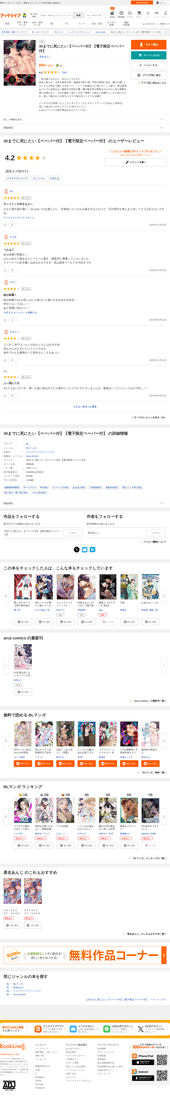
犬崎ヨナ (103, 833)
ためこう (60, 833)
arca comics (32, 456)
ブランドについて (105, 1052)
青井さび (145, 757)
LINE (37, 1070)
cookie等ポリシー (105, 1070)
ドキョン (39, 757)
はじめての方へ (149, 24)
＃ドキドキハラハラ (17, 178)
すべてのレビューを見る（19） (150, 417)
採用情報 (101, 1055)
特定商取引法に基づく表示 (110, 1066)
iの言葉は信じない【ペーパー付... (23, 674)
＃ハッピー (19, 312)
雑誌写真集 (126, 23)
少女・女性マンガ (37, 23)
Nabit (22, 757)
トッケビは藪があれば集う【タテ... (86, 752)
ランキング (40, 1059)
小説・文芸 (96, 23)
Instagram (40, 1077)
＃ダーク (29, 217)
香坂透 (144, 610)
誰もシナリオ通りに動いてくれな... (43, 605)
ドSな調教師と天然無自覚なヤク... (129, 751)
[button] (23, 621)
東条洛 (38, 833)
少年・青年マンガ (22, 23)
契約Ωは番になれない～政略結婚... (44, 827)
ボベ (16, 757)
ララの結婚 (62, 826)
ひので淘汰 (40, 610)
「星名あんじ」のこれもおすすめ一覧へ (145, 934)
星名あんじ (45, 56)
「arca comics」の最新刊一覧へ (149, 701)
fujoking (145, 833)
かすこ (13, 282)
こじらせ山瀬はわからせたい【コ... (86, 829)
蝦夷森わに (125, 833)
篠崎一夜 (153, 610)
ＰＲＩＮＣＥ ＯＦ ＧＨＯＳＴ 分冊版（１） (32, 914)
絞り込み (34, 15)
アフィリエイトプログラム (78, 1081)
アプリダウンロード (75, 1055)
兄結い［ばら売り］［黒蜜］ (64, 751)
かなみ (13, 236)
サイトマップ (103, 1073)
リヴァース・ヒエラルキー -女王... (107, 752)
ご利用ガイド (164, 24)
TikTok (38, 1081)
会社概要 (101, 1048)
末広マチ (60, 610)
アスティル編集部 (51, 833)
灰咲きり (18, 680)
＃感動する (31, 312)
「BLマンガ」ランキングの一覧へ (148, 858)
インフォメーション (75, 1070)
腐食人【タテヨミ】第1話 (107, 604)
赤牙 (111, 833)
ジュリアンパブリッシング (40, 452)
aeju (101, 610)
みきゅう (14, 331)
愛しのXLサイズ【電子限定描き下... (22, 605)
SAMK (153, 833)
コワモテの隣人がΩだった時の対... (22, 829)
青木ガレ (60, 757)
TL (67, 23)
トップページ (41, 1048)
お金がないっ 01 (149, 602)
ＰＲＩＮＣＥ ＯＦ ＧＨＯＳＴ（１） (12, 913)
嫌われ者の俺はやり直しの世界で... (107, 829)
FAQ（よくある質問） (76, 1066)
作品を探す (71, 1052)
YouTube (39, 1084)
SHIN (80, 757)
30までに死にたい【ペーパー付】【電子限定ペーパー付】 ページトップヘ (126, 999)
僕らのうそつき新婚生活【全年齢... (43, 752)
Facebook (40, 1088)
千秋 (122, 602)
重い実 (17, 610)
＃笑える (54, 178)
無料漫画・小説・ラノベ (47, 1052)
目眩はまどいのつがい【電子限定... (86, 605)
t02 (11, 191)
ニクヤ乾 (18, 833)
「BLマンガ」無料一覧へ (153, 772)
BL (52, 23)
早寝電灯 (82, 610)
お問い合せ (71, 1073)
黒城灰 (102, 757)
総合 (7, 23)
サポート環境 (72, 1063)
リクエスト (71, 1077)
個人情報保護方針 (105, 1063)
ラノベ (82, 23)
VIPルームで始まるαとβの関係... (22, 751)
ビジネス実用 (111, 23)
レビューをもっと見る (85, 406)
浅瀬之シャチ (126, 757)
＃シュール (38, 178)
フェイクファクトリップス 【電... (64, 605)
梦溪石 (123, 610)
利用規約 (101, 1059)
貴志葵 (50, 610)
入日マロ (82, 833)
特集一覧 (39, 1055)
